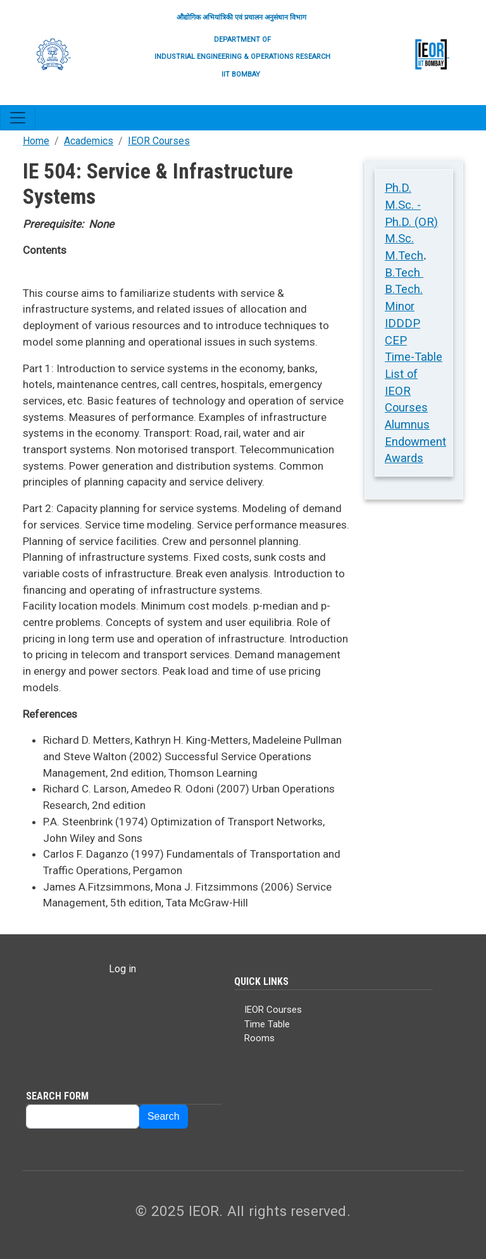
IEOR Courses (159, 141)
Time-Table (413, 356)
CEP (396, 340)
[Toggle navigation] (17, 117)
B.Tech (404, 272)
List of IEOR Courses (406, 390)
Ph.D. (398, 187)
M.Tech (404, 255)
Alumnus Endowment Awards (415, 441)
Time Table (267, 1024)
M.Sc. (399, 238)
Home (36, 141)
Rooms (259, 1038)
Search (163, 1116)
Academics (88, 141)
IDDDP (402, 323)
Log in (122, 969)
